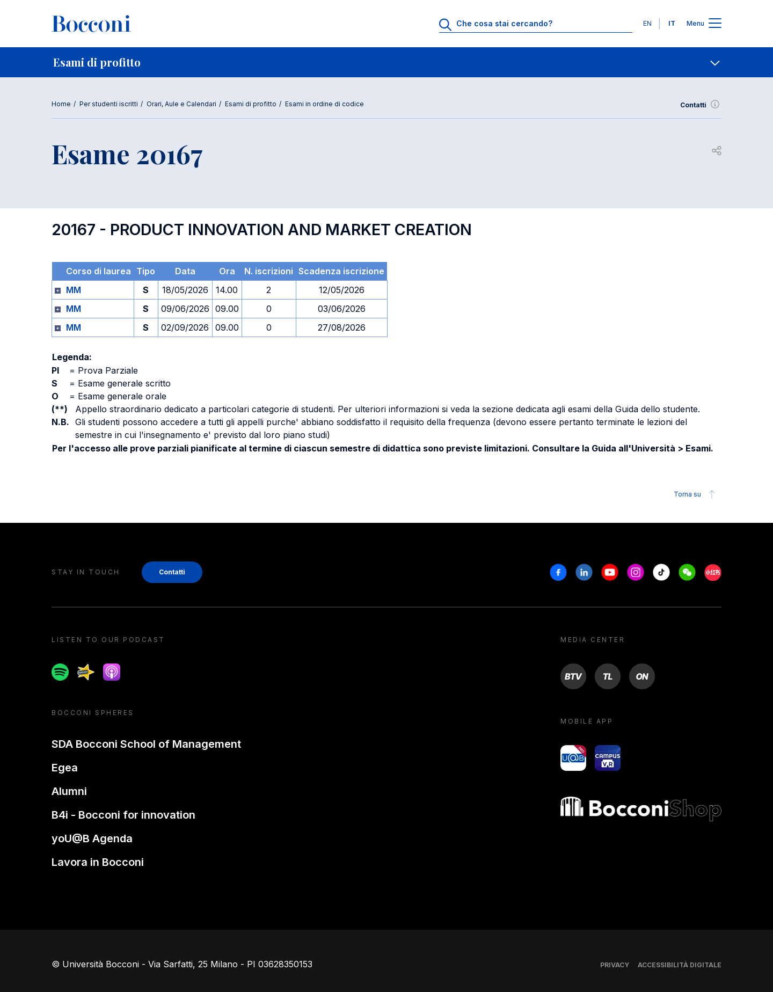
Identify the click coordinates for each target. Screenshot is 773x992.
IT (671, 23)
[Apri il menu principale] (715, 24)
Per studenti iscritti (108, 104)
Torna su (696, 494)
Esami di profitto (250, 104)
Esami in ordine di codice (324, 104)
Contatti (700, 105)
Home (61, 104)
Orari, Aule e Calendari (181, 104)
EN (647, 23)
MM (73, 290)
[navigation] (386, 62)
